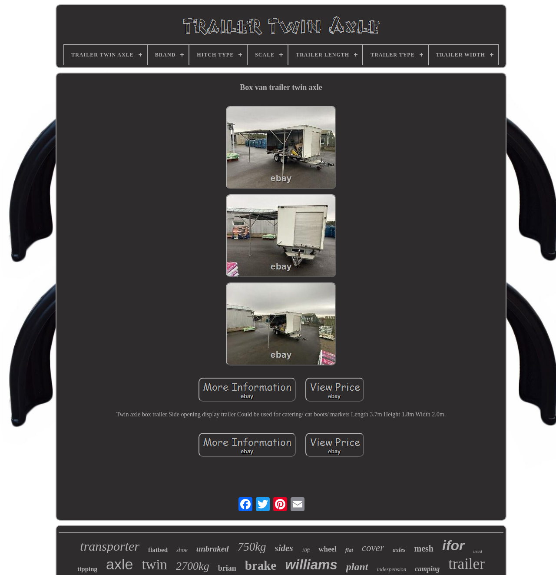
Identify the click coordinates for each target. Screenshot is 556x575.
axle (119, 564)
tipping (87, 568)
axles (399, 550)
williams (311, 564)
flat (349, 550)
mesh (424, 548)
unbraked (212, 548)
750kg (252, 546)
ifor (453, 545)
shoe (182, 550)
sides (284, 548)
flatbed (158, 549)
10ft (306, 550)
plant (357, 566)
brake (261, 565)
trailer (466, 563)
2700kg (192, 566)
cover (373, 547)
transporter (109, 546)
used (477, 551)
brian (227, 568)
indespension (391, 569)
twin (154, 564)
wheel (327, 549)
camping (427, 568)
